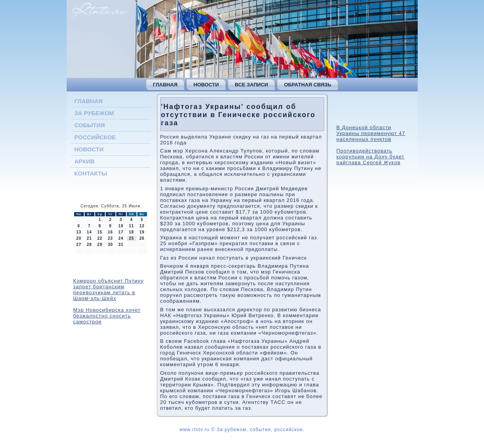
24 (120, 238)
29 (99, 244)
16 (110, 232)
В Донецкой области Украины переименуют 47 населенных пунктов (371, 133)
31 (120, 244)
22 (99, 238)
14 (89, 232)
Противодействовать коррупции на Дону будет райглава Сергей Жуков (371, 156)
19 (141, 232)
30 (110, 244)
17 (120, 232)
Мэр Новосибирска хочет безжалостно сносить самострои (107, 316)
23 (110, 238)
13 (78, 232)
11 (131, 226)
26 (141, 238)
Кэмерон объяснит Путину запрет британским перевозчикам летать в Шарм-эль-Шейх (108, 289)
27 (78, 244)
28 (89, 244)
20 (78, 238)
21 (89, 238)
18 (131, 232)
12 (141, 226)
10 (120, 226)
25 (131, 238)
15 (99, 232)
